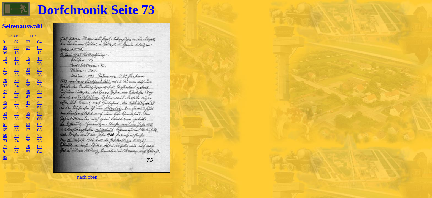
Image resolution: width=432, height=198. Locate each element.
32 (39, 80)
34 (16, 86)
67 (28, 130)
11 (28, 53)
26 (16, 75)
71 (28, 135)
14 (16, 58)
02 (16, 42)
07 (28, 47)
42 (16, 97)
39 (28, 91)
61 (5, 124)
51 (28, 108)
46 (16, 102)
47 (28, 102)
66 (16, 130)
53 (5, 113)
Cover (13, 35)
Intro (31, 35)
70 (16, 135)
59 (28, 119)
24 (39, 69)
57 (5, 119)
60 (39, 119)
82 (16, 152)
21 (5, 69)
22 (16, 69)
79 (28, 146)
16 (39, 58)
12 (39, 53)
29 (5, 80)
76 (39, 141)
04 (39, 42)
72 (39, 135)
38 (16, 91)
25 (5, 75)
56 (39, 113)
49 (5, 108)
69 (5, 135)
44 (39, 97)
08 (39, 47)
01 (5, 42)
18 (16, 64)
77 (5, 146)
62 (16, 124)
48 (39, 102)
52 (39, 108)
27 (28, 75)
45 (5, 102)
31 (28, 80)
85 (5, 157)
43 (28, 97)
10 (16, 53)
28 (39, 75)
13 (5, 58)
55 (28, 113)
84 (39, 152)
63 (28, 124)
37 (5, 91)
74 (16, 141)
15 (28, 58)
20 (39, 64)
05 (5, 47)
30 (16, 80)
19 (28, 64)
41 (5, 97)
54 (16, 113)
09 (5, 53)
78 (16, 146)
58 (16, 119)
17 (5, 64)
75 (28, 141)
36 (39, 86)
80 (39, 146)
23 (28, 69)
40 (39, 91)
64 (39, 124)
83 (28, 152)
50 (16, 108)
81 (5, 152)
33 (5, 86)
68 (39, 130)
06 (16, 47)
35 (28, 86)
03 (28, 42)
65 (5, 130)
